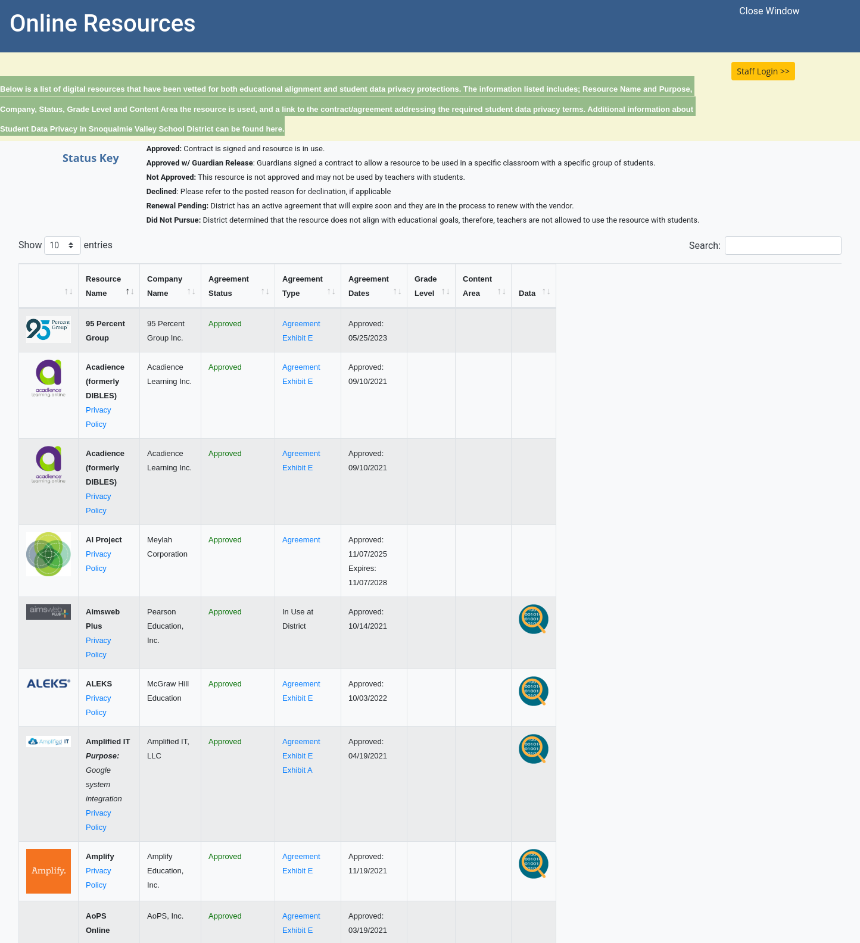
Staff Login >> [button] (763, 71)
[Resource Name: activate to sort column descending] (141, 286)
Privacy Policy (110, 381)
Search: (765, 245)
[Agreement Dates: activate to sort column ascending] (555, 286)
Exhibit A (474, 662)
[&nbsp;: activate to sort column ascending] (49, 286)
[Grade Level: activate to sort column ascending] (621, 286)
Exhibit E (474, 337)
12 (794, 882)
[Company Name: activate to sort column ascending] (246, 286)
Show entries (65, 245)
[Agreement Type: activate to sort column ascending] (485, 286)
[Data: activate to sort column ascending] (819, 286)
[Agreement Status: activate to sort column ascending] (369, 286)
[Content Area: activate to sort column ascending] (724, 286)
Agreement (478, 323)
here (274, 128)
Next (824, 882)
